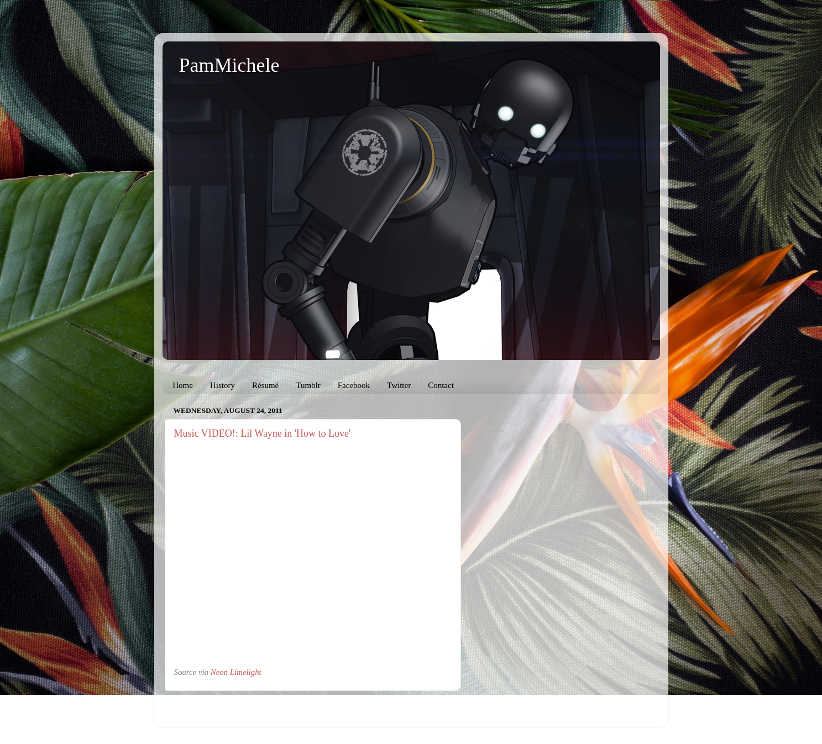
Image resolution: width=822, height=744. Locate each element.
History (222, 385)
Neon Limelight (236, 672)
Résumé (265, 385)
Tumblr (308, 385)
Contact (441, 385)
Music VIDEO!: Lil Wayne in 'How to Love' (262, 433)
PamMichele (229, 65)
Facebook (354, 385)
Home (182, 385)
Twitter (399, 385)
